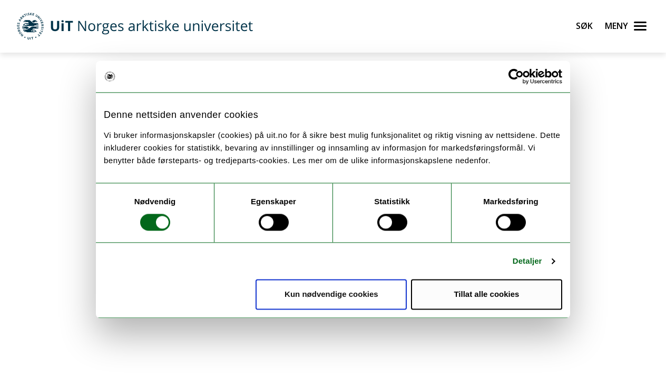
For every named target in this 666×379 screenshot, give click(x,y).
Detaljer (527, 260)
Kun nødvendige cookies (331, 294)
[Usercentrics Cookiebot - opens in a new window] (516, 76)
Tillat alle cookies (486, 294)
